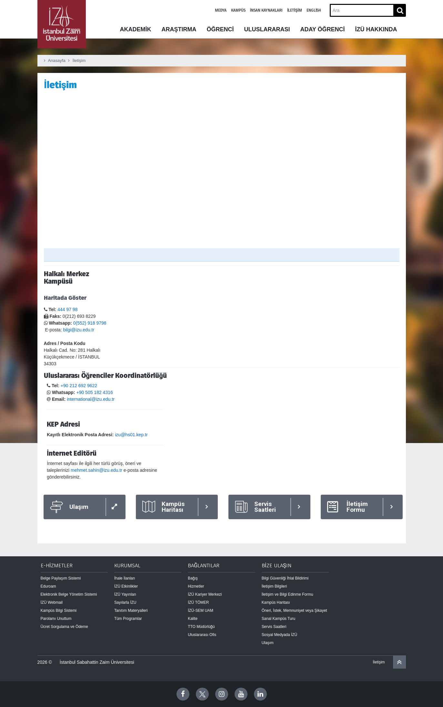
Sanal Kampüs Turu (278, 618)
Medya (221, 10)
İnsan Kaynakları (266, 10)
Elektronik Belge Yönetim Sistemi (69, 594)
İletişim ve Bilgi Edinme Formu (287, 594)
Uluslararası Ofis (202, 634)
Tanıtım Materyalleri (131, 610)
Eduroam (48, 586)
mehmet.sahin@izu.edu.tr (96, 470)
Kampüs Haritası (276, 602)
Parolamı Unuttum (56, 618)
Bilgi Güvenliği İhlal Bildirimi (285, 578)
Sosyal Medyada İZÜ (279, 634)
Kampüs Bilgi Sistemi (59, 610)
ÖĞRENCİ (220, 29)
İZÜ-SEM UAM (200, 610)
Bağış (192, 578)
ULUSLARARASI (267, 29)
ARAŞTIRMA (178, 29)
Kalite (192, 618)
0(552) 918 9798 (89, 323)
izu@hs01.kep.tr (131, 434)
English (314, 10)
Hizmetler (196, 586)
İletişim (294, 10)
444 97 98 (67, 309)
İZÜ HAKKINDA (376, 29)
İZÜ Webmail (52, 602)
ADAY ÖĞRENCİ (322, 29)
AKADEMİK (135, 29)
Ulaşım (268, 643)
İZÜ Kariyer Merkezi (205, 594)
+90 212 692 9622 (79, 385)
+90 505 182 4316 (94, 392)
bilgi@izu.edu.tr (78, 329)
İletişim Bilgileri (274, 586)
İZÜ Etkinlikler (126, 586)
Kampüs (238, 10)
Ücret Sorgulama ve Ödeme (64, 626)
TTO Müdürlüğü (201, 626)
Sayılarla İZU (125, 602)
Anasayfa (56, 60)
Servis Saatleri (274, 626)
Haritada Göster (65, 298)
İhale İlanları (124, 578)
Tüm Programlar (128, 618)
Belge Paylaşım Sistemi (61, 578)
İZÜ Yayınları (125, 594)
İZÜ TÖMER (198, 602)
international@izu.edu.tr (91, 399)
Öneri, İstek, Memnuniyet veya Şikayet (294, 610)
